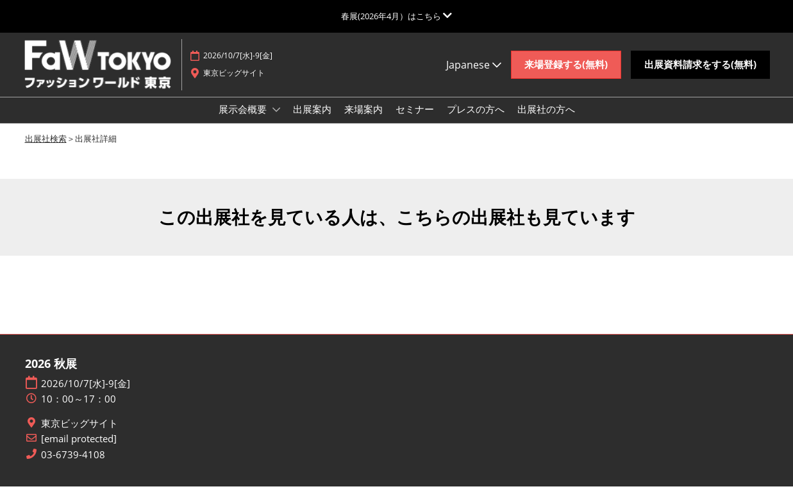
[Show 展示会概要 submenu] (276, 121)
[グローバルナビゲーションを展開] (396, 16)
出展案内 (312, 121)
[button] (566, 77)
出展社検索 (46, 150)
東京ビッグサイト (79, 435)
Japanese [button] (473, 77)
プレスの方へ (476, 121)
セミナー (415, 121)
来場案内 (363, 121)
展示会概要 (244, 121)
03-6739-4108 (73, 466)
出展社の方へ (546, 121)
